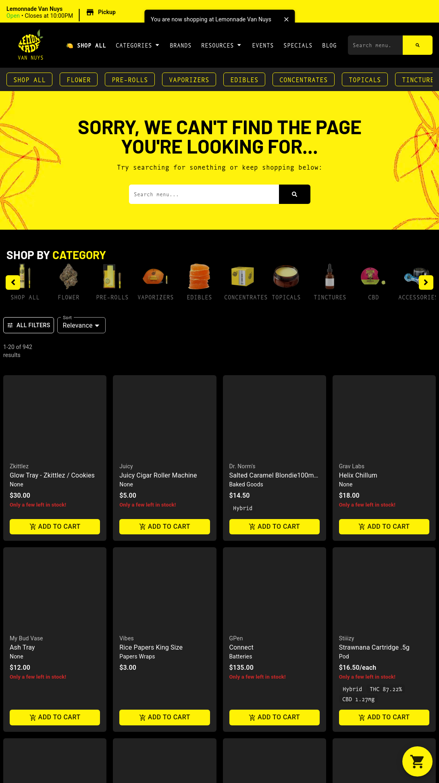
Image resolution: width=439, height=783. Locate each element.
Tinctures (330, 297)
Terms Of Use (413, 601)
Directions (246, 519)
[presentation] (292, 371)
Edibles (244, 79)
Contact (240, 506)
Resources (221, 45)
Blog (329, 45)
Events (263, 45)
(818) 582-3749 (364, 481)
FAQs (234, 493)
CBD (373, 297)
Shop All (29, 79)
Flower (79, 79)
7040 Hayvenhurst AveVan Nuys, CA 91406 (376, 508)
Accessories (418, 297)
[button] (62, 12)
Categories (138, 45)
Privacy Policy (364, 601)
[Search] (418, 45)
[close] (286, 19)
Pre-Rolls (130, 79)
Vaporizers (189, 79)
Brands (180, 45)
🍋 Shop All (86, 45)
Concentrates (303, 79)
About (236, 481)
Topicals (365, 79)
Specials (297, 45)
